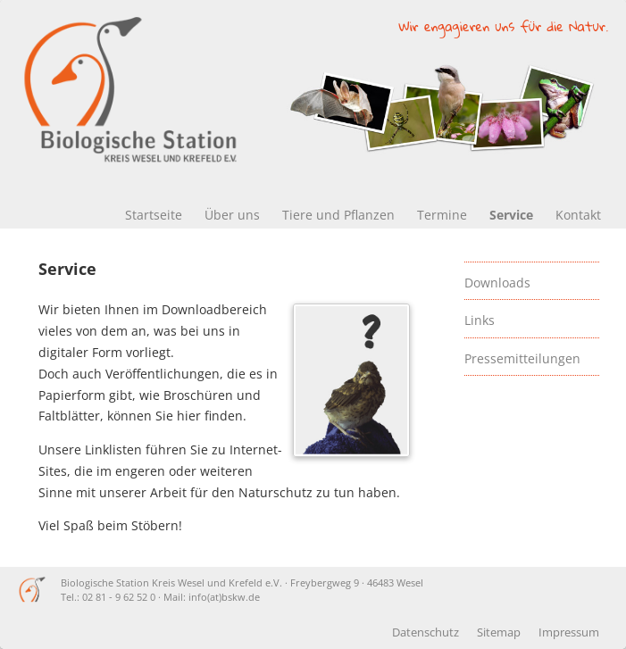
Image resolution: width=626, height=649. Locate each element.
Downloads (497, 282)
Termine (442, 214)
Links (479, 320)
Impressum (568, 632)
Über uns (232, 214)
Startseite (153, 214)
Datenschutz (425, 632)
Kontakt (578, 214)
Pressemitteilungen (522, 358)
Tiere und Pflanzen (338, 214)
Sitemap (499, 632)
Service (511, 214)
